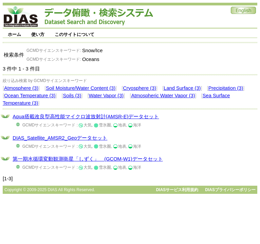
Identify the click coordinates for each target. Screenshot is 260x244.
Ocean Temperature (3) (29, 95)
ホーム (14, 34)
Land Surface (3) (182, 88)
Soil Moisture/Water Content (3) (80, 88)
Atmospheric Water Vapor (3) (163, 95)
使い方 (37, 34)
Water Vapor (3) (106, 95)
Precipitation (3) (225, 88)
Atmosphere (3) (21, 88)
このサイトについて (74, 34)
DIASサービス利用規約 (177, 189)
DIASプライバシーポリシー (230, 189)
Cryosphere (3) (139, 88)
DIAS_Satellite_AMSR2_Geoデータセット (60, 138)
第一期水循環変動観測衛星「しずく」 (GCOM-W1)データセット (88, 159)
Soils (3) (72, 95)
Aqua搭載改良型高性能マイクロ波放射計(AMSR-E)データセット (86, 116)
